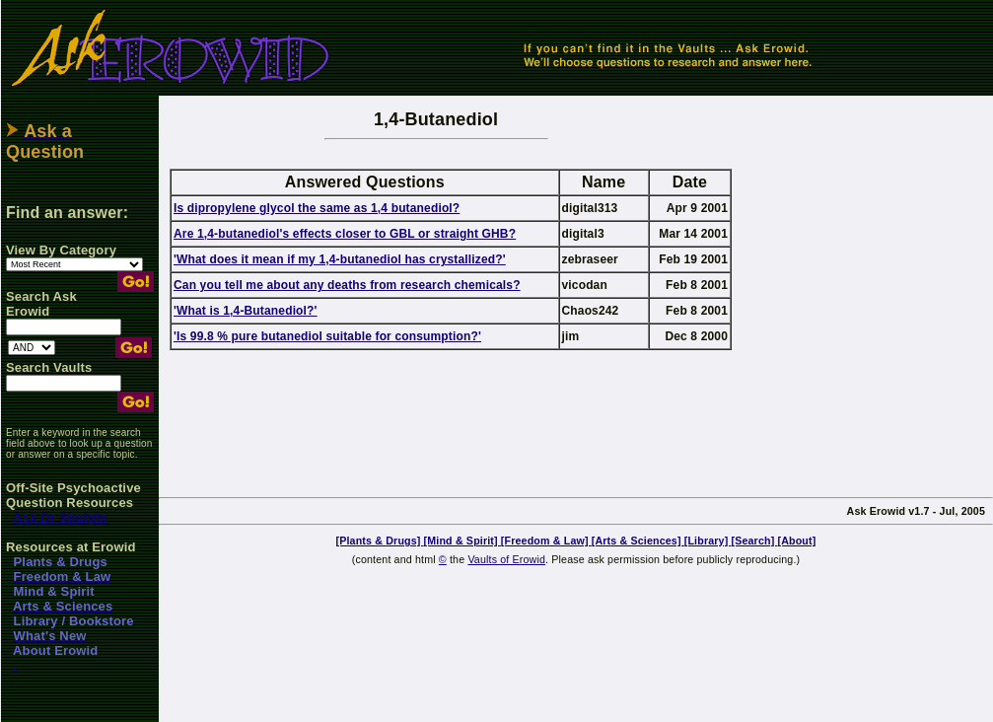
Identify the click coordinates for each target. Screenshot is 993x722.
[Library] (708, 540)
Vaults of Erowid (506, 559)
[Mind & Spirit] (462, 540)
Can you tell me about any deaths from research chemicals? (347, 285)
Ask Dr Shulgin (59, 517)
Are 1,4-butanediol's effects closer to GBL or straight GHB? (345, 234)
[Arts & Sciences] (638, 540)
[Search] (754, 540)
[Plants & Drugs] (380, 540)
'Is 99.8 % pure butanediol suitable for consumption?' (327, 336)
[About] (796, 540)
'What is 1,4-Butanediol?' (246, 311)
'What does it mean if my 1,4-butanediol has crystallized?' (340, 259)
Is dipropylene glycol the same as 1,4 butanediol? (317, 208)
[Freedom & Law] (546, 540)
